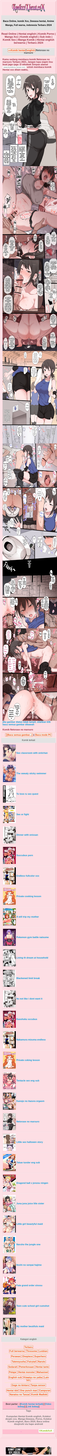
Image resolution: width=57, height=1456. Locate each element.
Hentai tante (42, 1367)
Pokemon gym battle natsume (32, 937)
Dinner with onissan (27, 835)
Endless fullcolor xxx (27, 876)
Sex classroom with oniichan (32, 753)
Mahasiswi (42, 1372)
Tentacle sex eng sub (27, 1080)
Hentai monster (26, 1372)
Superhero (40, 1356)
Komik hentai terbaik (32, 1404)
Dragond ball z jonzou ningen (32, 1183)
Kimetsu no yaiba (33, 1377)
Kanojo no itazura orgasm (30, 1101)
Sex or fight (22, 814)
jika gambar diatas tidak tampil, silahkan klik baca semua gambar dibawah (27, 723)
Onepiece (27, 1356)
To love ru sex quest (27, 794)
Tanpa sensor (38, 1385)
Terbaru (28, 1347)
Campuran (44, 1390)
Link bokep (32, 1406)
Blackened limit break (28, 978)
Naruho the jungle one (28, 1244)
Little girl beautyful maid (29, 1224)
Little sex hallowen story (29, 1142)
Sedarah (12, 1367)
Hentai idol (12, 1390)
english (31, 50)
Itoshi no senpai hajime (29, 1265)
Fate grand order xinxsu (29, 1285)
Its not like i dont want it (29, 998)
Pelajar (12, 1372)
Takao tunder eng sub (28, 1162)
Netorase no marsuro (27, 1121)
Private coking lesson (28, 1060)
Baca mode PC (43, 735)
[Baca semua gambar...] (19, 735)
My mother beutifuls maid (30, 1326)
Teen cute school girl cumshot (32, 1306)
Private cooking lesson (28, 896)
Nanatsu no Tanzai (19, 1394)
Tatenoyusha (19, 1361)
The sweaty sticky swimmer (31, 773)
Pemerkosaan (26, 1367)
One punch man (28, 1390)
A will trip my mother (27, 917)
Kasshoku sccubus (26, 1019)
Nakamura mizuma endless (31, 1039)
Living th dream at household (32, 958)
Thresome (31, 1351)
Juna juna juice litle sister (30, 1203)
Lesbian (43, 1351)
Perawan (16, 1356)
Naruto (41, 1361)
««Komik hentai (16, 50)
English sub (15, 1377)
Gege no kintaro (20, 1385)
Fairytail (31, 1361)
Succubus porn (24, 855)
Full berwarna (17, 1351)
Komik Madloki (39, 1394)
